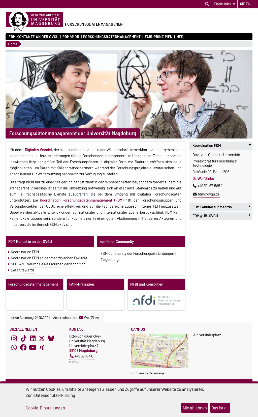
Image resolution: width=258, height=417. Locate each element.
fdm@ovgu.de (206, 194)
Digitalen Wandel (38, 150)
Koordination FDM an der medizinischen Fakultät (49, 258)
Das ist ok (220, 407)
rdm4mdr (70, 37)
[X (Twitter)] (41, 338)
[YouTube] (32, 347)
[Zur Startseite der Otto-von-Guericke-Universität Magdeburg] (34, 22)
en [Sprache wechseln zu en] (245, 4)
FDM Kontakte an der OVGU (33, 37)
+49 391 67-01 (82, 356)
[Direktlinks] (224, 4)
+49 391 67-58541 (208, 186)
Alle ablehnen (194, 407)
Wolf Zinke (89, 318)
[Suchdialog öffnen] (207, 4)
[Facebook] (23, 347)
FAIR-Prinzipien (159, 37)
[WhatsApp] (14, 347)
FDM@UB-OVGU (221, 216)
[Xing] (41, 347)
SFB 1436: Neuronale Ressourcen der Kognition (48, 264)
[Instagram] (14, 338)
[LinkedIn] (32, 338)
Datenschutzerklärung (54, 395)
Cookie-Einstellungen (45, 407)
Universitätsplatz (207, 335)
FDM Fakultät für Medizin (221, 207)
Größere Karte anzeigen (149, 373)
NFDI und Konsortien (146, 284)
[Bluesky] (51, 338)
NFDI (181, 37)
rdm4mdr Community (117, 242)
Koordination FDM (25, 252)
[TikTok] (23, 338)
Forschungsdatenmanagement (112, 37)
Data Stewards (23, 270)
